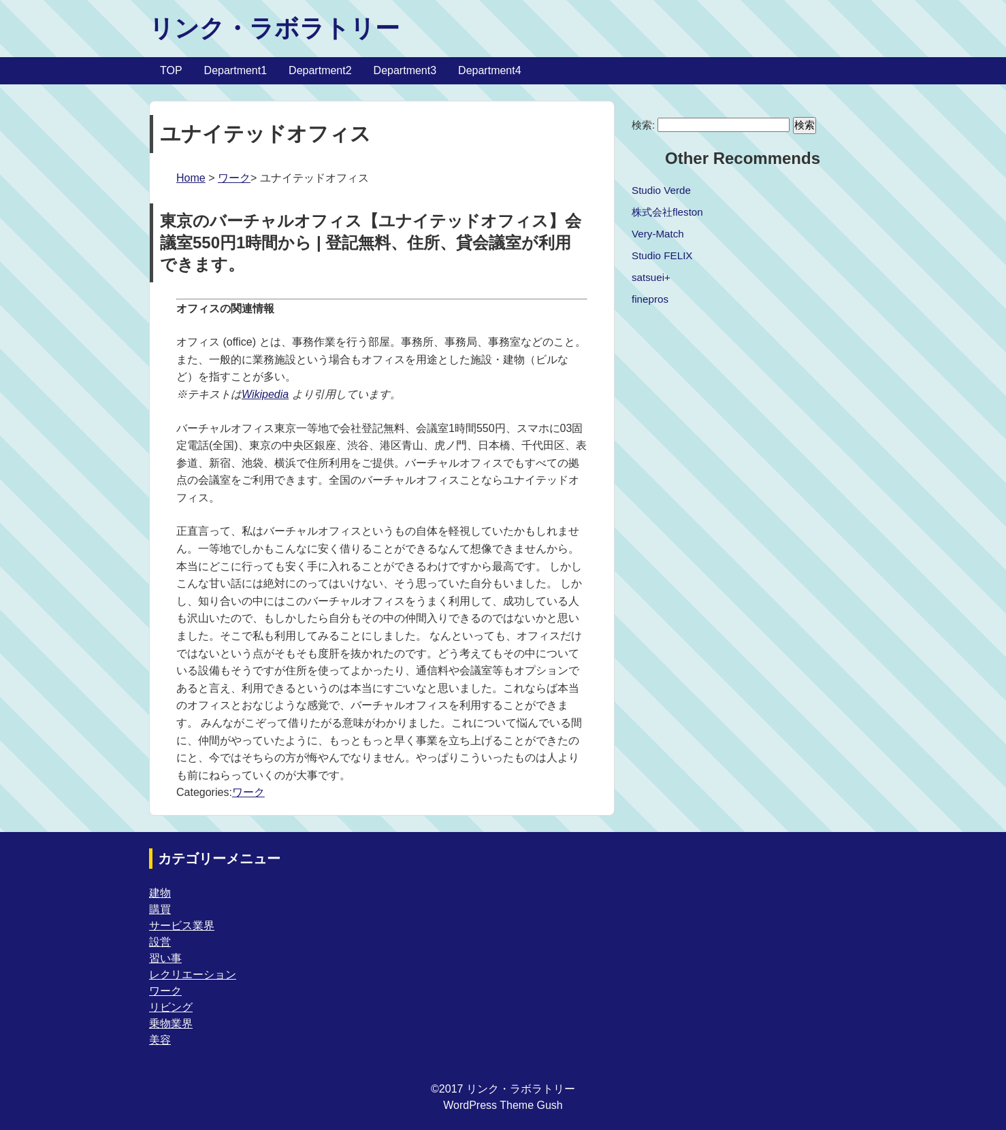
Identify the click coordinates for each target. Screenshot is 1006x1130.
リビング (171, 1007)
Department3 (405, 70)
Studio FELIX (662, 255)
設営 (160, 942)
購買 (160, 909)
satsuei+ (651, 277)
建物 (160, 893)
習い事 (165, 958)
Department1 (235, 70)
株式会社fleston (667, 212)
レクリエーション (192, 974)
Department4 (489, 70)
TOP (171, 70)
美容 (160, 1040)
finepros (650, 299)
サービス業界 (181, 925)
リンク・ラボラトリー (274, 28)
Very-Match (658, 233)
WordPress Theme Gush (502, 1105)
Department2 (320, 70)
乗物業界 (171, 1023)
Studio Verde (661, 190)
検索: (643, 125)
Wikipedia (265, 394)
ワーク (234, 178)
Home (191, 178)
